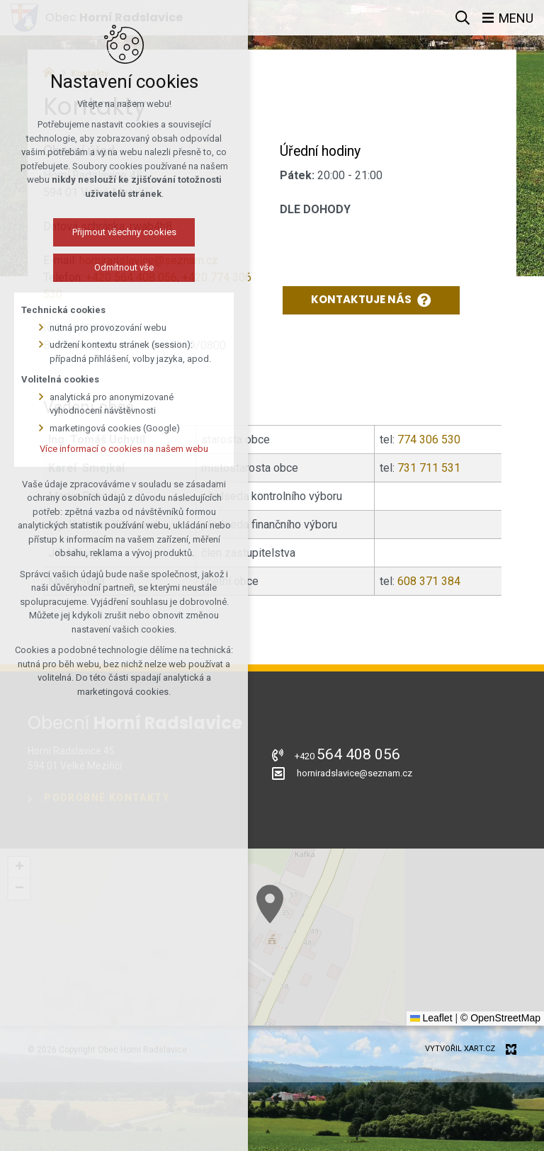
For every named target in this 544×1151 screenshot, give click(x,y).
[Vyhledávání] (462, 18)
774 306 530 (428, 439)
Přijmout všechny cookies (124, 232)
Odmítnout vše (124, 267)
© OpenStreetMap (500, 1018)
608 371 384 (427, 581)
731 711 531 (428, 468)
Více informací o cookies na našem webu (124, 448)
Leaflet (431, 1018)
